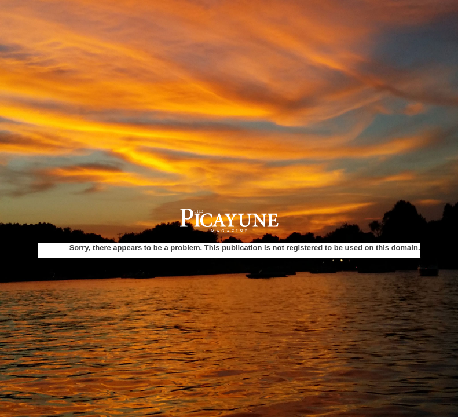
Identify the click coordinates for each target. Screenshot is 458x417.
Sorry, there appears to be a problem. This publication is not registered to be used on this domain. (244, 247)
